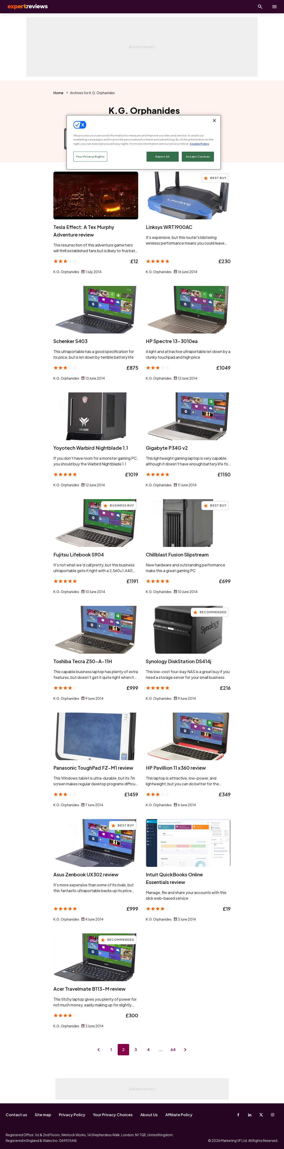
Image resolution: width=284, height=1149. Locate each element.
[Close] (214, 120)
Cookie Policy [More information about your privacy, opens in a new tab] (199, 143)
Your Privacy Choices (113, 1114)
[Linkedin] (249, 1114)
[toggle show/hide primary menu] (274, 6)
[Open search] (260, 6)
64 (173, 1049)
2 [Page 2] (123, 1049)
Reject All (162, 156)
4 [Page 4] (148, 1049)
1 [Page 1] (111, 1049)
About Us (149, 1114)
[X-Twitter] (261, 1114)
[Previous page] (98, 1049)
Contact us (16, 1114)
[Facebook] (238, 1114)
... (160, 1049)
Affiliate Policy (179, 1114)
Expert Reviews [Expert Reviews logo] (24, 7)
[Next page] (185, 1049)
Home (58, 93)
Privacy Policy (72, 1114)
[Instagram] (272, 1114)
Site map (43, 1114)
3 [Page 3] (136, 1049)
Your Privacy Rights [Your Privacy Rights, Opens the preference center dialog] (90, 156)
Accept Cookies (198, 156)
